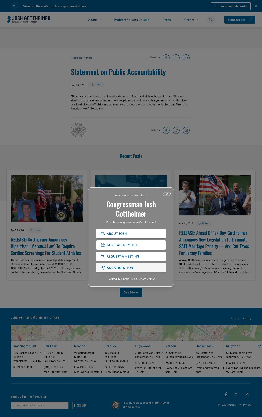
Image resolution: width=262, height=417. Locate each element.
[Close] (167, 194)
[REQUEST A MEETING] (131, 256)
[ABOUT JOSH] (131, 233)
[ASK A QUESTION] (131, 267)
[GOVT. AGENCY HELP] (131, 245)
